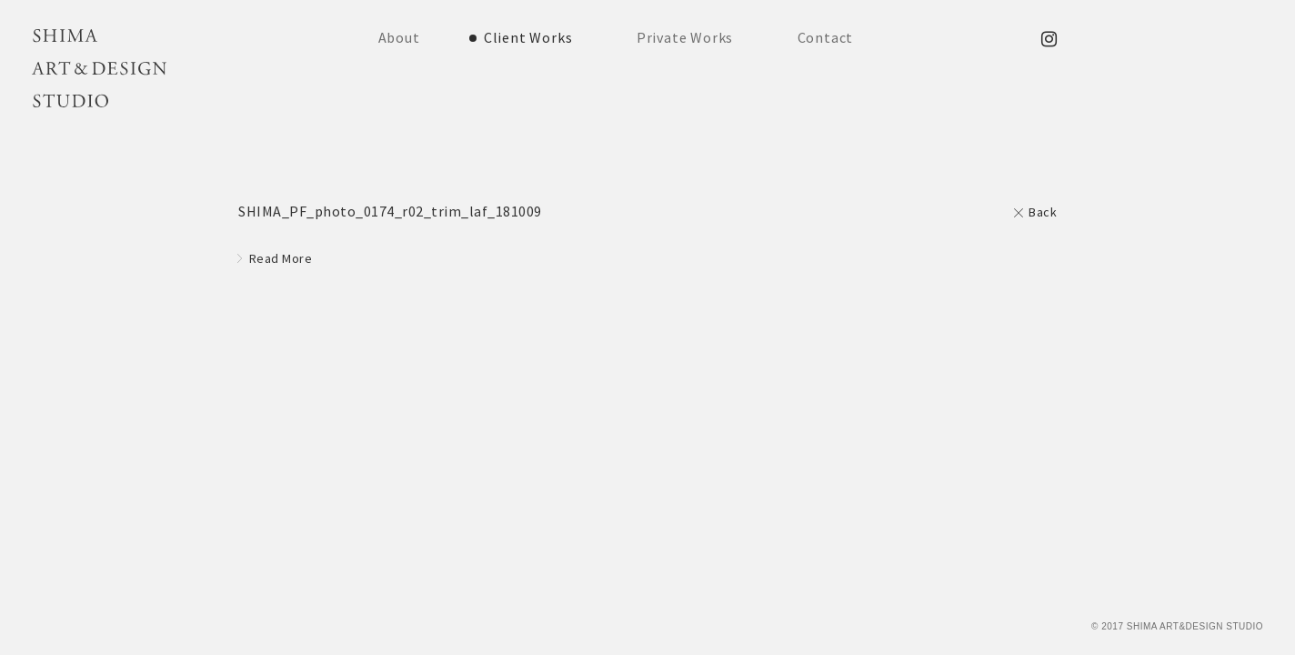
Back (1043, 212)
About (399, 37)
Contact (826, 37)
